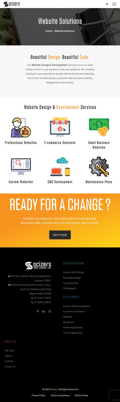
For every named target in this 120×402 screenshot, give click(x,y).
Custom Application (73, 333)
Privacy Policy (38, 395)
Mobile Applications (72, 327)
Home (48, 31)
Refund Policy (81, 395)
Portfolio (9, 361)
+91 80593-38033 (42, 302)
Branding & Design (72, 278)
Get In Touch (60, 234)
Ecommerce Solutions (74, 311)
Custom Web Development (76, 306)
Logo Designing (70, 283)
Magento (67, 317)
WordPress (68, 322)
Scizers (54, 389)
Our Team (10, 350)
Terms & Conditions (60, 395)
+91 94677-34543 (42, 298)
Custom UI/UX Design (73, 272)
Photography (69, 288)
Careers (8, 356)
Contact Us (10, 366)
